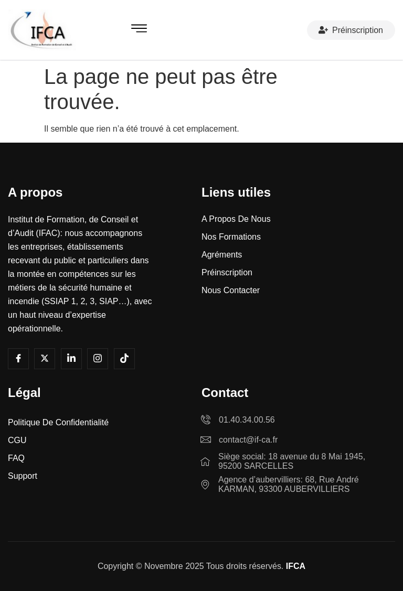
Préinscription (351, 30)
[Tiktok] (124, 358)
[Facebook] (18, 358)
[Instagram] (97, 358)
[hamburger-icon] (139, 30)
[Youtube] (44, 358)
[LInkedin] (71, 358)
